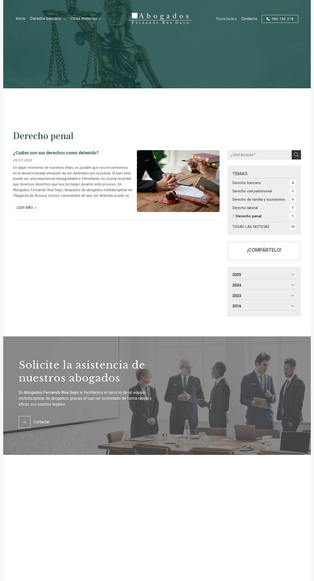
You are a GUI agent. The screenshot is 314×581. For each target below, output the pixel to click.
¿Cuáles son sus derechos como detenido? (56, 152)
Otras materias (84, 19)
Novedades (226, 18)
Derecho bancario (45, 19)
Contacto (249, 18)
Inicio (21, 18)
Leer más (25, 208)
